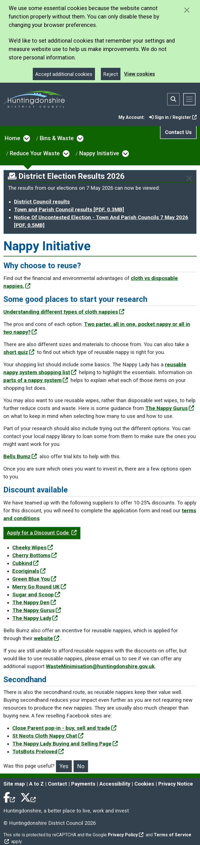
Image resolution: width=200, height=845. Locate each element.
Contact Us (178, 132)
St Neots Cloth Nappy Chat (47, 736)
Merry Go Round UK (39, 587)
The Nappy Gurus (169, 408)
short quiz (18, 352)
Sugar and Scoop (36, 595)
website (46, 638)
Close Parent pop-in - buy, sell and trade (64, 728)
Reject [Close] (110, 74)
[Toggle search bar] (173, 99)
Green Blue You (34, 579)
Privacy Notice (175, 784)
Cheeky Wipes (32, 548)
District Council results (42, 202)
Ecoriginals (29, 571)
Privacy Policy (125, 834)
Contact (57, 784)
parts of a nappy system (35, 380)
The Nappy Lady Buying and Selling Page (65, 744)
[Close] (189, 178)
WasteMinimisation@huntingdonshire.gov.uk (100, 666)
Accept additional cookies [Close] (63, 74)
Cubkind (25, 563)
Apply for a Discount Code (42, 533)
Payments (83, 784)
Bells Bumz (20, 456)
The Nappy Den (34, 602)
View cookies (139, 74)
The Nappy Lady (35, 618)
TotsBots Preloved (38, 752)
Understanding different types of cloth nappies (63, 312)
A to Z (36, 784)
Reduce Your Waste (35, 153)
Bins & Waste (57, 138)
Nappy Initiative (99, 153)
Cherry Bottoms (34, 555)
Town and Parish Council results (69, 210)
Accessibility (114, 784)
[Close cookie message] (186, 10)
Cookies (144, 784)
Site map (14, 784)
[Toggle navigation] (189, 99)
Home (12, 138)
